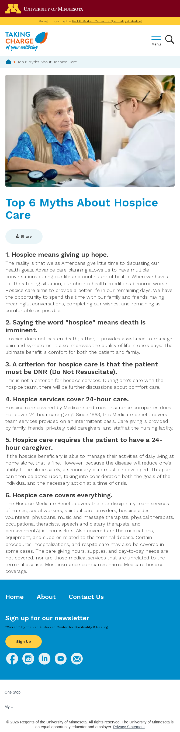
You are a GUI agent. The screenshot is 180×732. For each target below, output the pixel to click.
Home (8, 61)
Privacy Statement (129, 727)
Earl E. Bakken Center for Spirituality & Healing (106, 21)
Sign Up (23, 641)
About (46, 597)
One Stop (12, 692)
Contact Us (86, 597)
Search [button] (170, 39)
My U (11, 707)
